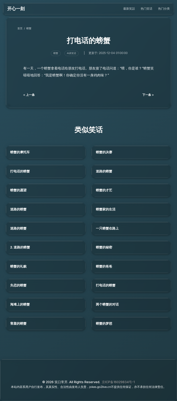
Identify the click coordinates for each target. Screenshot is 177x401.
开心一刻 (16, 8)
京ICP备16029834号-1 (118, 382)
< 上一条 (29, 95)
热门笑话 (146, 8)
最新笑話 (129, 8)
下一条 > (148, 95)
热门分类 (164, 8)
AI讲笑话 (71, 53)
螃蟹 (28, 28)
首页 (20, 28)
